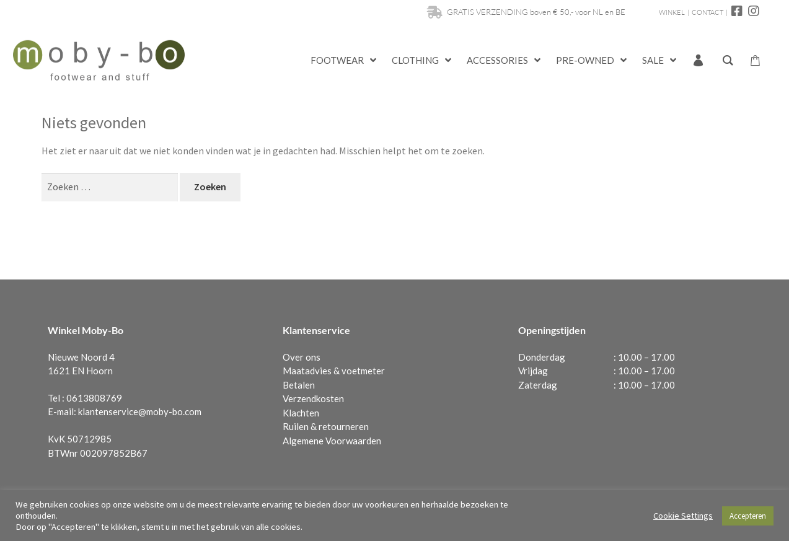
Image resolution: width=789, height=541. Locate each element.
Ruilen (296, 426)
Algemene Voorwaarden (332, 440)
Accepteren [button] (747, 516)
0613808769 (94, 397)
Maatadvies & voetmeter (334, 370)
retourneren (344, 426)
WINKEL (672, 12)
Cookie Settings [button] (683, 515)
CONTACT (707, 12)
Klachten (301, 412)
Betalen (299, 384)
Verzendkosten (313, 398)
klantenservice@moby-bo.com (139, 411)
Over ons (301, 357)
